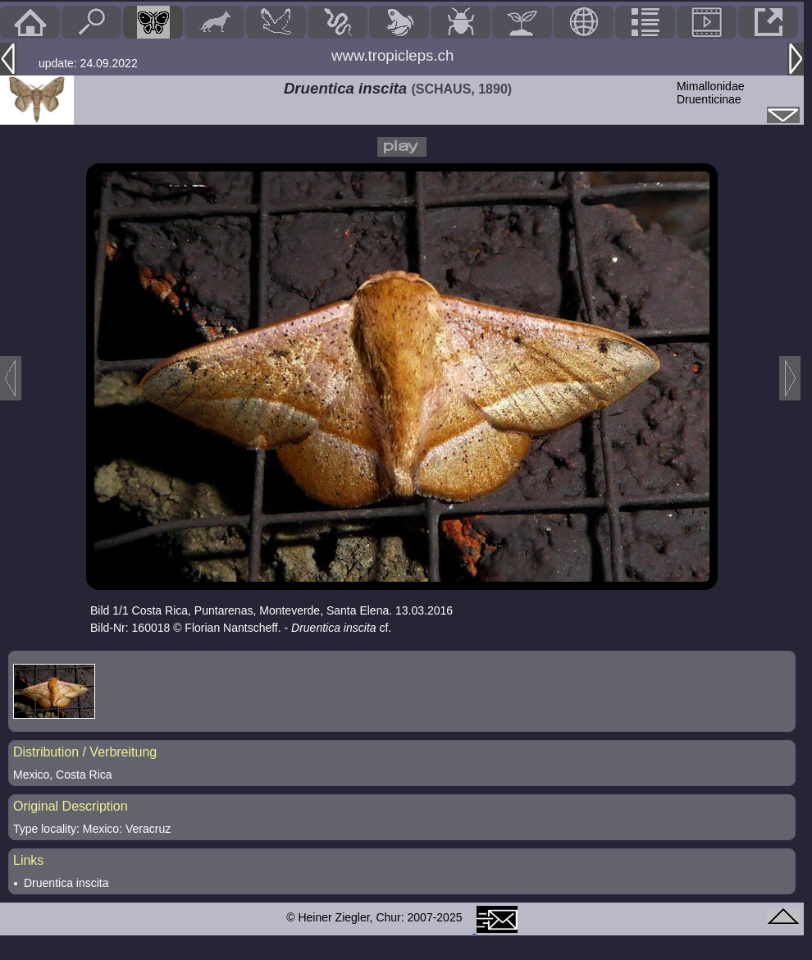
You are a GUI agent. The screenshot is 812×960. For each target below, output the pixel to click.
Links (28, 860)
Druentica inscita (66, 882)
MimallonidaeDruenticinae (710, 93)
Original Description (70, 806)
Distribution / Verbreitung (85, 752)
